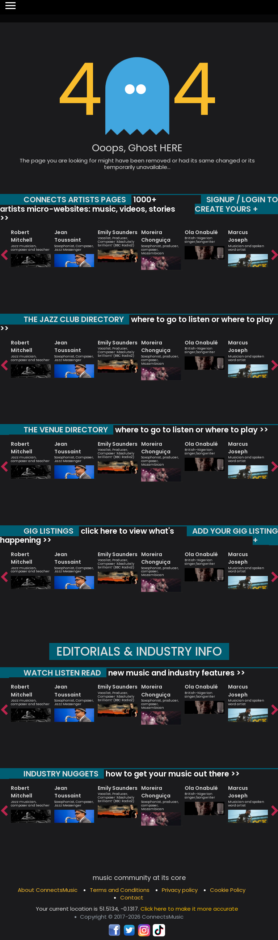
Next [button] (274, 255)
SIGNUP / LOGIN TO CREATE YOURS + (236, 204)
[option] (30, 245)
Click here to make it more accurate (189, 909)
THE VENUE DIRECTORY (66, 429)
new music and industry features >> (175, 673)
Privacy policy (180, 890)
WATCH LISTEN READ (62, 673)
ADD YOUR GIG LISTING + (235, 536)
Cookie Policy (227, 890)
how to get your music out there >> (172, 773)
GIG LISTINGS (48, 531)
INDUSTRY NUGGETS (61, 773)
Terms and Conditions (119, 890)
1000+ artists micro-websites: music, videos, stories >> (87, 208)
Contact (131, 897)
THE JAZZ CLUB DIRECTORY (74, 319)
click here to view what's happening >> (87, 536)
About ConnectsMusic (47, 890)
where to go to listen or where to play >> (137, 324)
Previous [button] (3, 255)
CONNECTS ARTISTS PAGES (75, 199)
